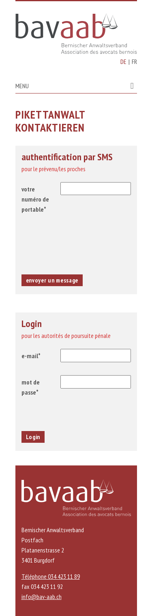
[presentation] (76, 244)
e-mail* (31, 356)
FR (134, 61)
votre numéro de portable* (35, 199)
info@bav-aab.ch (41, 597)
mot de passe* (30, 387)
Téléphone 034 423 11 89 (50, 576)
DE (123, 61)
